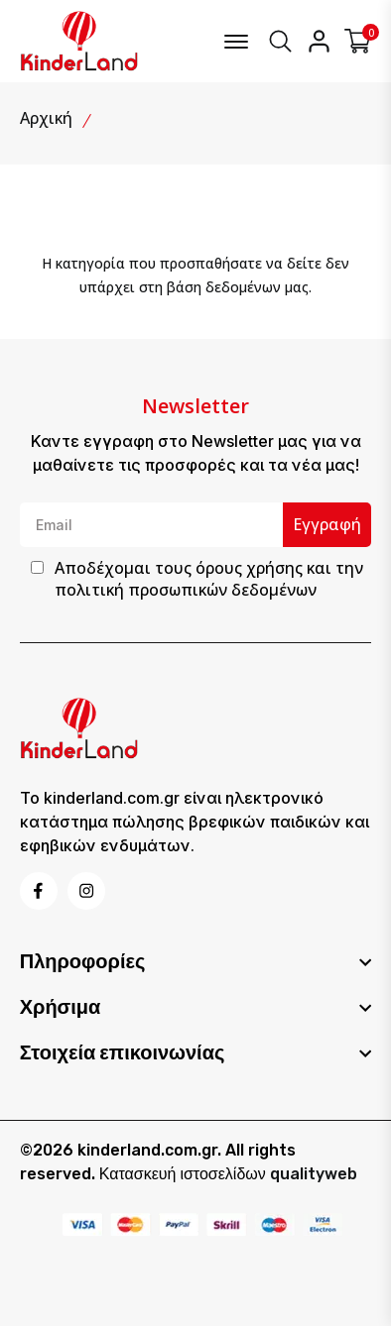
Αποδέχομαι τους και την (209, 579)
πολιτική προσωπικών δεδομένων (186, 590)
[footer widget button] (196, 961)
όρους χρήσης (249, 568)
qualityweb (313, 1173)
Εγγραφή (327, 524)
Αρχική (46, 118)
